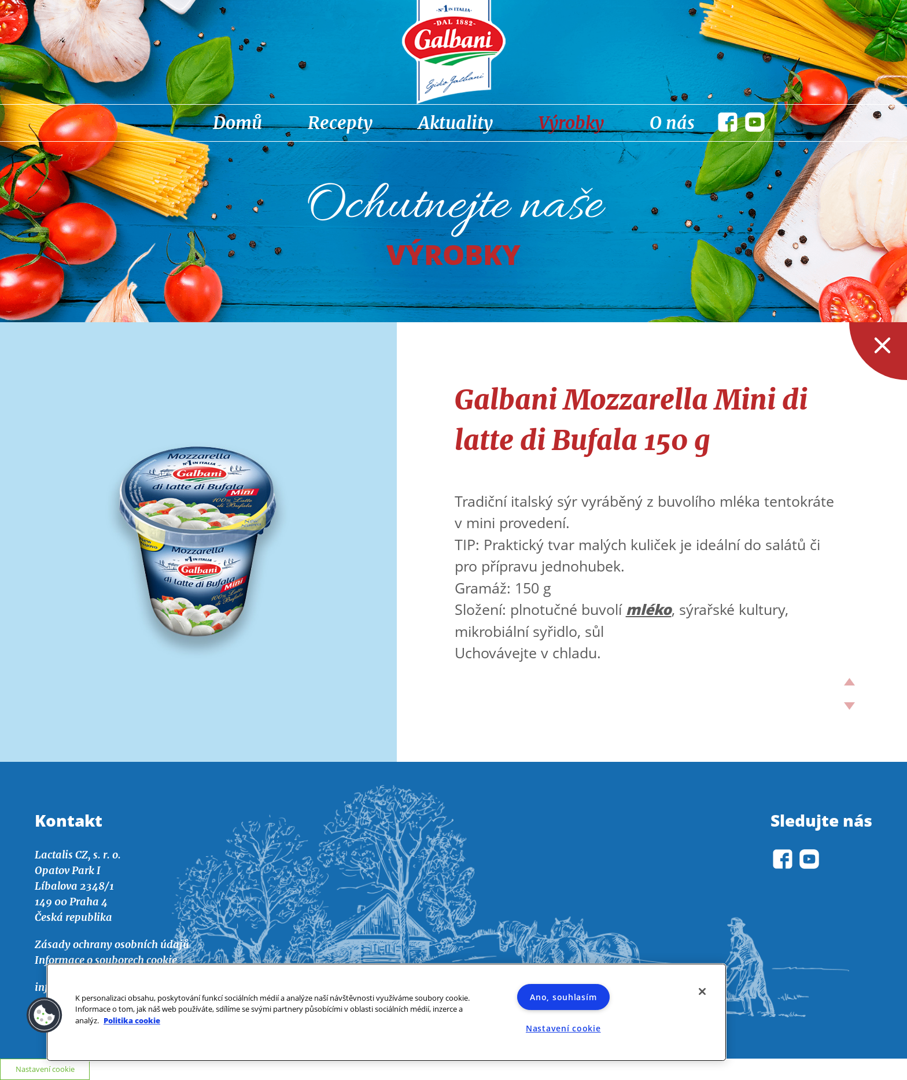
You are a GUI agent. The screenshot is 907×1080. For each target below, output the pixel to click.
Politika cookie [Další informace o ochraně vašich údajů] (132, 1020)
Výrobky (571, 123)
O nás (672, 123)
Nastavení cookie (563, 1028)
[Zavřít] (702, 991)
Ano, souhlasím (563, 996)
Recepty (340, 123)
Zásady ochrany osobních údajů (112, 944)
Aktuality (455, 123)
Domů (237, 123)
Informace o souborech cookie (106, 960)
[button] (44, 1015)
